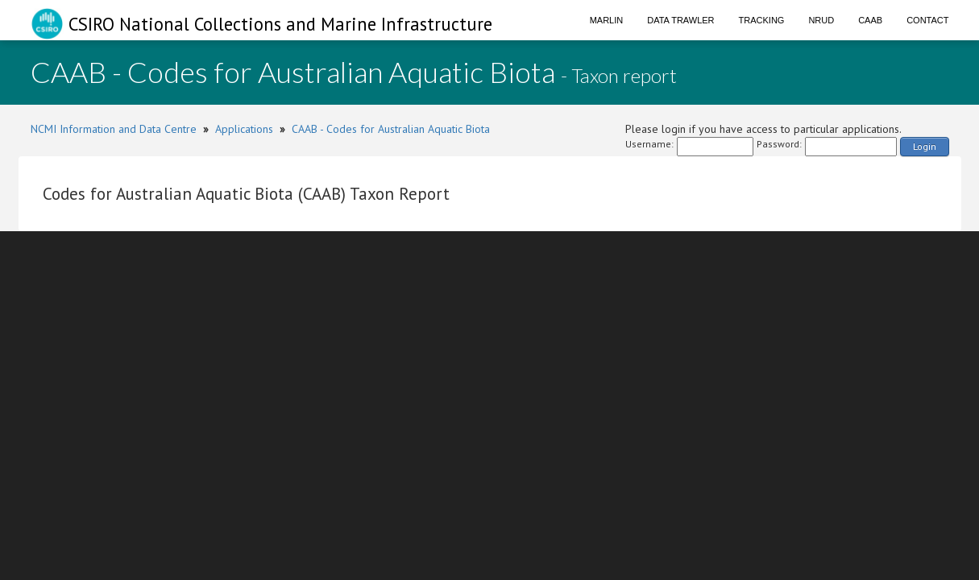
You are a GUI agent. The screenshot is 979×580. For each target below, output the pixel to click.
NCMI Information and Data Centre (114, 129)
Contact (927, 20)
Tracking (762, 20)
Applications (244, 129)
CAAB (870, 20)
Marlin (607, 20)
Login (924, 146)
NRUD (821, 20)
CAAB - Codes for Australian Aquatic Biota (391, 129)
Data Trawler (680, 20)
